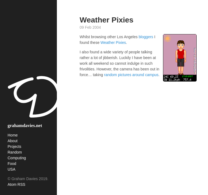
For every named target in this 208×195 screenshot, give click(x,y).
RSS (21, 184)
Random (15, 152)
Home (13, 135)
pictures (124, 75)
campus (151, 75)
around (138, 75)
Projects (14, 146)
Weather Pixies (113, 42)
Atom (12, 184)
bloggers (146, 37)
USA (11, 169)
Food (12, 163)
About (13, 141)
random (110, 75)
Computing (17, 158)
